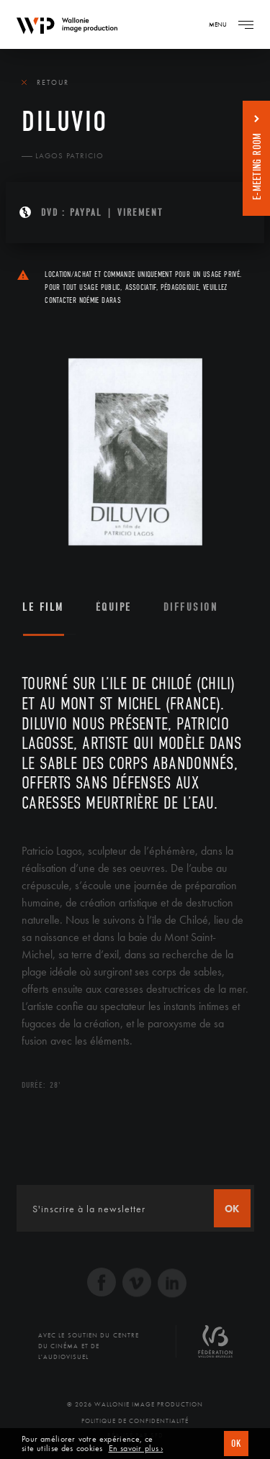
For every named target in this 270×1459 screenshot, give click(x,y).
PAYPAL (86, 212)
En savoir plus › (136, 1448)
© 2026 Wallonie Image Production (135, 1404)
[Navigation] (245, 24)
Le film (43, 607)
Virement (140, 212)
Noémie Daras (100, 300)
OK (236, 1443)
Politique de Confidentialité (135, 1421)
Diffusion (190, 607)
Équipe (114, 607)
